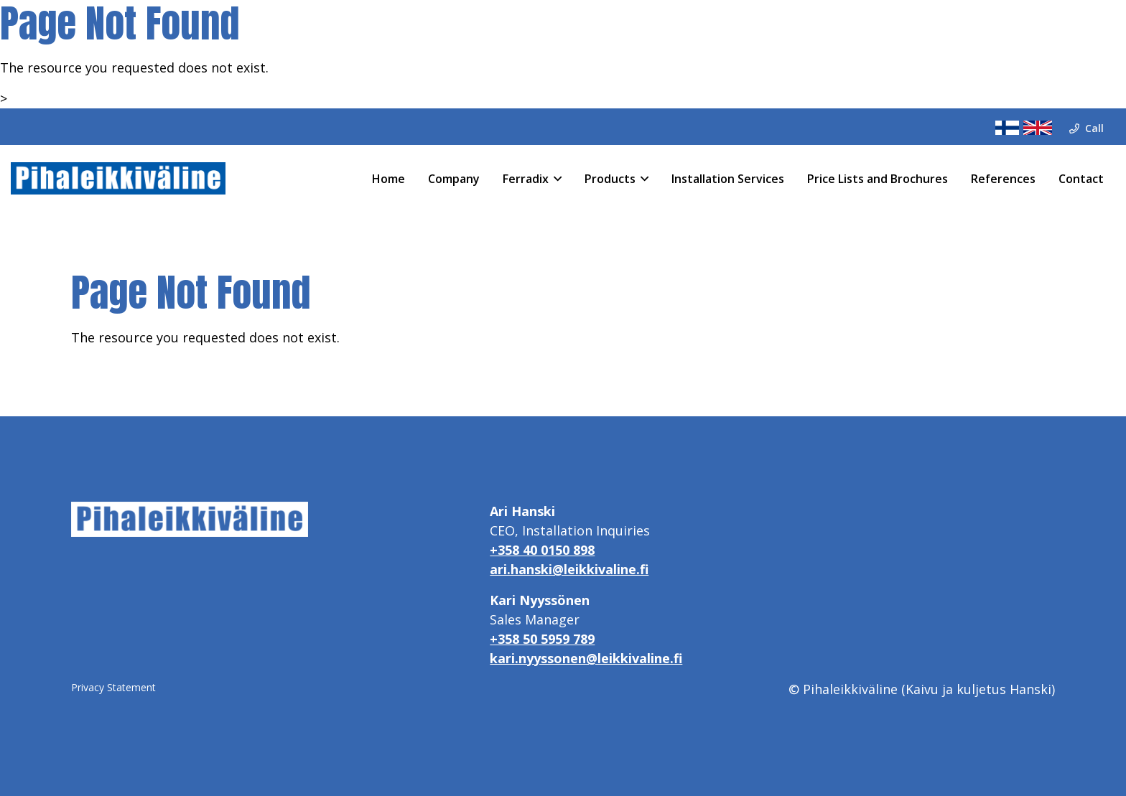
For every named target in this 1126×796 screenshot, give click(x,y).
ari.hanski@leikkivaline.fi (569, 569)
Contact (1081, 179)
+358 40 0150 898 (542, 549)
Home (388, 179)
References (1003, 179)
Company (454, 179)
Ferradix (526, 179)
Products (610, 179)
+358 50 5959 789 (542, 638)
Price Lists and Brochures (877, 179)
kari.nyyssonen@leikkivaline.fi (586, 658)
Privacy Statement (113, 687)
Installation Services (727, 179)
